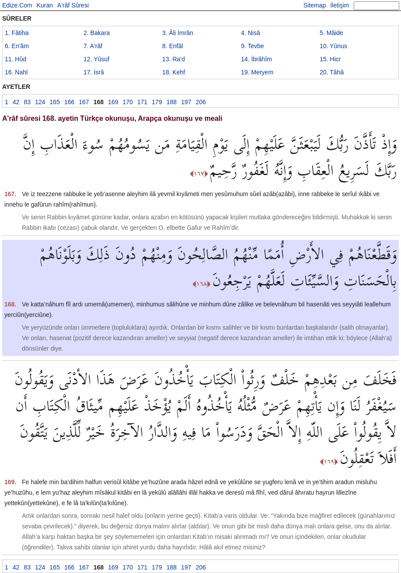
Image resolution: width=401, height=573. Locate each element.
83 (27, 101)
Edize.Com (17, 5)
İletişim (339, 5)
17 (94, 72)
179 (157, 101)
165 (54, 101)
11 (15, 59)
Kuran (44, 5)
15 (330, 59)
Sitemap (314, 5)
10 (333, 45)
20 (332, 72)
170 (128, 101)
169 (113, 101)
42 (16, 101)
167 (84, 101)
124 (40, 101)
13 (173, 59)
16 (16, 72)
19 (257, 72)
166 (69, 101)
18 (173, 72)
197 (186, 101)
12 (96, 59)
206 (201, 101)
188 (171, 101)
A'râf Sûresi (73, 5)
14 (256, 59)
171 (142, 101)
